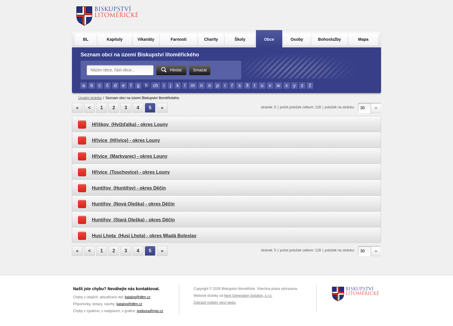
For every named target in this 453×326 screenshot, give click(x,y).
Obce (269, 39)
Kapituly (114, 39)
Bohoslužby (329, 39)
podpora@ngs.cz (150, 311)
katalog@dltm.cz (138, 297)
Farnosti (178, 39)
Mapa (363, 39)
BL (85, 39)
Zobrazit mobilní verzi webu (215, 303)
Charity (211, 39)
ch (155, 85)
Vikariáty (146, 39)
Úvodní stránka (90, 98)
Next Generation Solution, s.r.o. (248, 296)
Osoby (297, 39)
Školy (240, 39)
